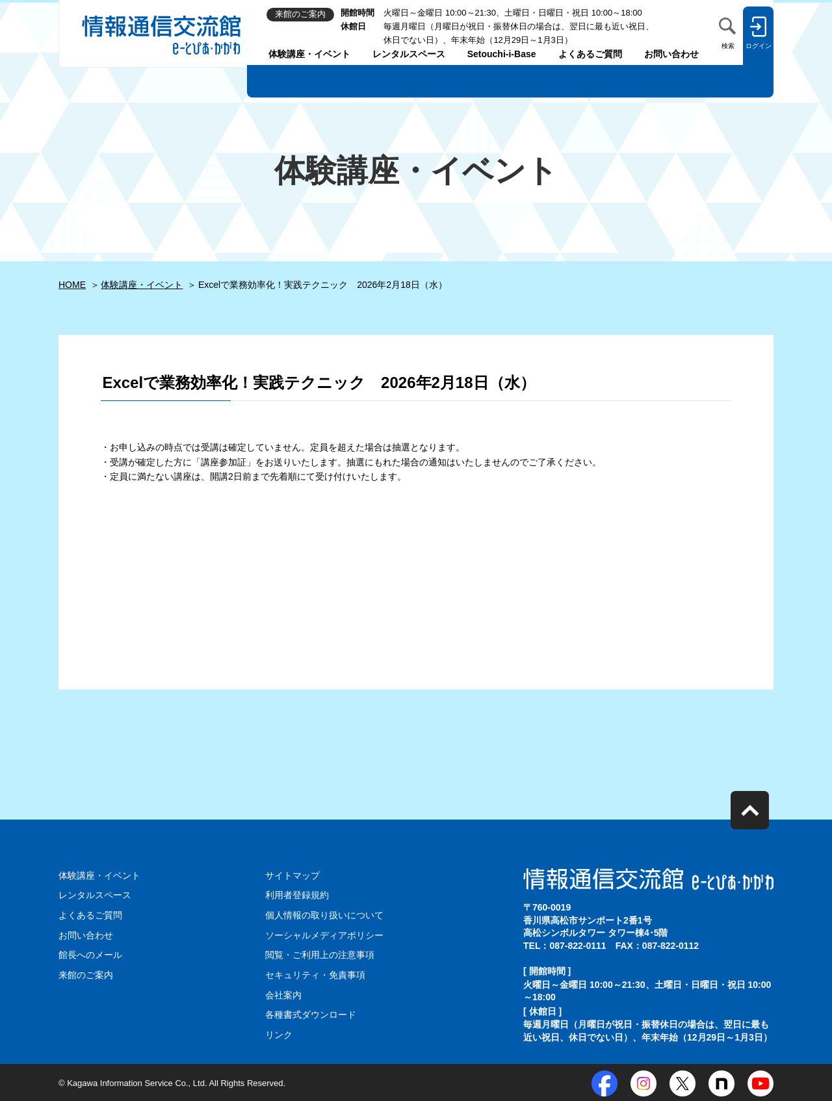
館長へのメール (90, 954)
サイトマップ (292, 875)
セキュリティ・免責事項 (315, 974)
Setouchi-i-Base (501, 54)
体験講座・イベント (309, 54)
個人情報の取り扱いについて (324, 915)
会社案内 (283, 994)
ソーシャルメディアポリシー (324, 934)
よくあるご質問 (590, 54)
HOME (72, 284)
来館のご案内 (85, 974)
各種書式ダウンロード (310, 1013)
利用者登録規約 (297, 895)
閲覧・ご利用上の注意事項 (319, 954)
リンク (278, 1033)
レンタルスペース (408, 54)
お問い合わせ (671, 54)
